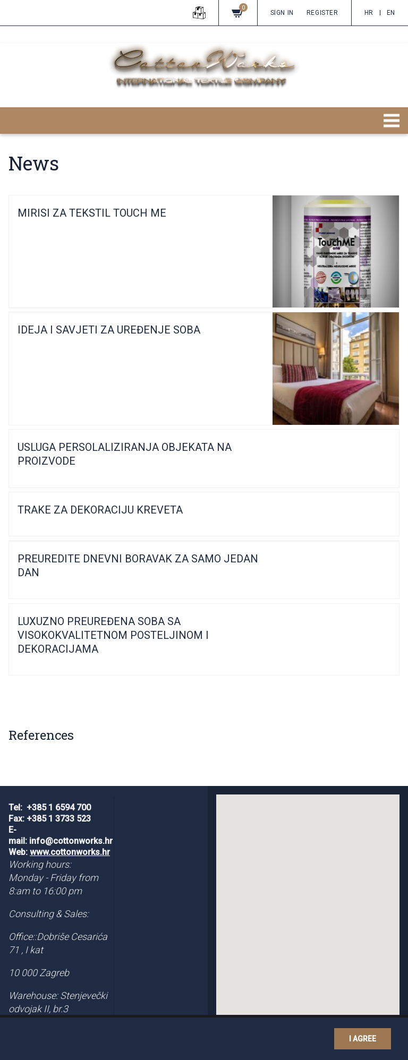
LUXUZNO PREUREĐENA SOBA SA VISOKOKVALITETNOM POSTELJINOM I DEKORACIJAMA (113, 635)
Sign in (282, 12)
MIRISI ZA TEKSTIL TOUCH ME (92, 213)
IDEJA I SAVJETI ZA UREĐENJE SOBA (109, 329)
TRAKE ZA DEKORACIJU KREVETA (100, 509)
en (391, 12)
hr (368, 12)
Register (322, 12)
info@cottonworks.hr (71, 841)
